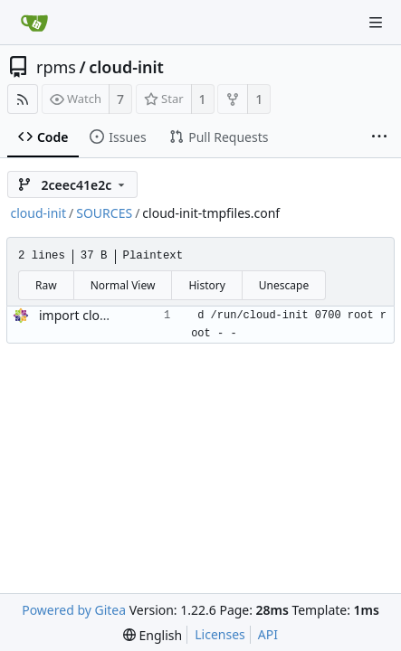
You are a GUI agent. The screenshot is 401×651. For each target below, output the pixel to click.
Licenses (220, 634)
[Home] (34, 22)
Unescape (284, 285)
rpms (56, 67)
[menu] (152, 635)
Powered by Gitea (74, 609)
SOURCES (104, 213)
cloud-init (126, 67)
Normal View (123, 285)
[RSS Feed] (22, 99)
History (206, 285)
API (268, 634)
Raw (46, 285)
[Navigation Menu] (375, 22)
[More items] (379, 137)
